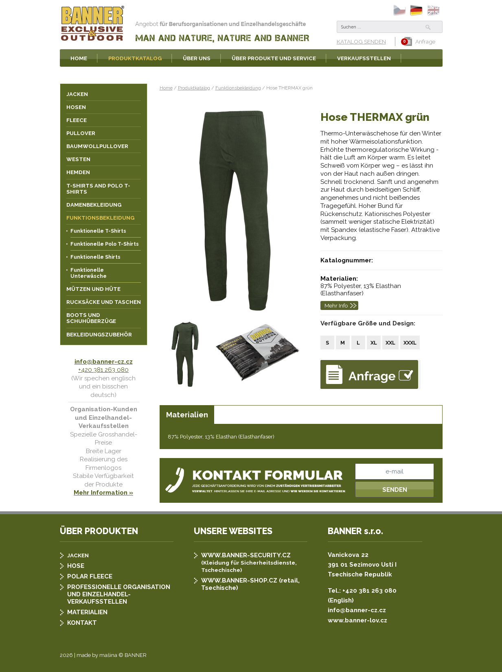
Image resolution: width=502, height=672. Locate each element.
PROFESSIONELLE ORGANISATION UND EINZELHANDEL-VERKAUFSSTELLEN (118, 594)
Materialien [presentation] (187, 414)
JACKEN (78, 555)
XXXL (410, 343)
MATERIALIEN (87, 612)
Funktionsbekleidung (238, 88)
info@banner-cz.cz (104, 361)
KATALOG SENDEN (361, 41)
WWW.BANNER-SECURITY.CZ (246, 555)
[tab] (187, 415)
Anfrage (420, 41)
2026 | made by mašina (88, 655)
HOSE (75, 565)
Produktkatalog (194, 88)
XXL (390, 343)
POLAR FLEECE (89, 576)
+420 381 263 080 (103, 369)
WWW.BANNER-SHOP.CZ (239, 580)
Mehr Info (336, 305)
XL (373, 343)
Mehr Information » (103, 492)
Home (166, 88)
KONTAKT (82, 622)
